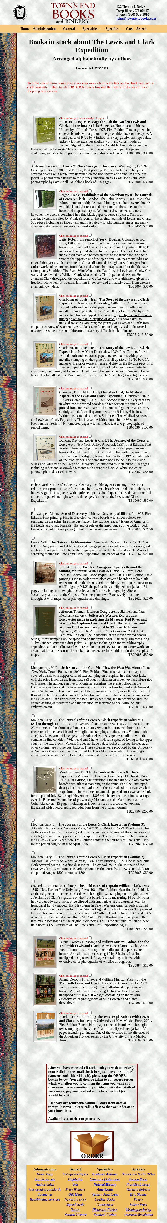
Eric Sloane (138, 1194)
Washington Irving (138, 1209)
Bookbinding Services (45, 1199)
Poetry (138, 1199)
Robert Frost (138, 1204)
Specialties (90, 28)
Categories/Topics (75, 1174)
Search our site (44, 1179)
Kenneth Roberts (138, 1189)
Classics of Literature (105, 1179)
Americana (105, 1189)
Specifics (112, 28)
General (69, 28)
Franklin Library (138, 1184)
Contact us (44, 1194)
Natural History (75, 1214)
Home (24, 28)
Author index (45, 1184)
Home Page (45, 1174)
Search (141, 28)
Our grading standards (45, 1189)
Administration (44, 28)
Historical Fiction (104, 1209)
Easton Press (138, 1179)
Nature (75, 1209)
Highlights (75, 1179)
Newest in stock (75, 1199)
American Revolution (138, 1214)
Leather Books (105, 1199)
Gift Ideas (75, 1194)
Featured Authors (105, 1174)
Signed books (75, 1204)
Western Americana (105, 1194)
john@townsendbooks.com (136, 18)
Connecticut (104, 1204)
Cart (129, 28)
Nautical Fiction (104, 1214)
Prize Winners (75, 1189)
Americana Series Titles (138, 1174)
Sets (75, 1184)
